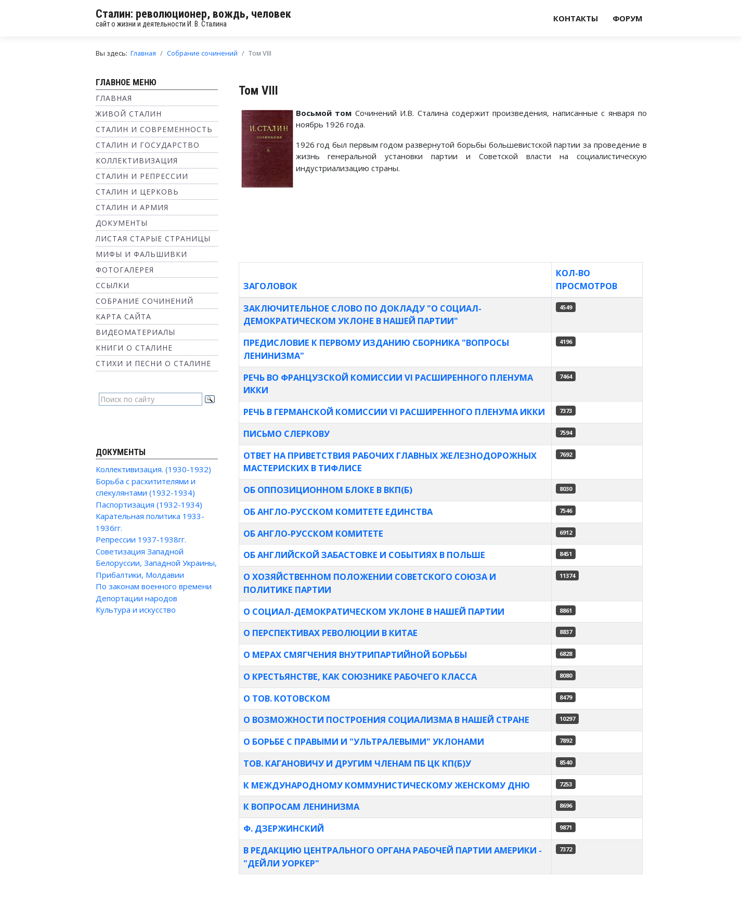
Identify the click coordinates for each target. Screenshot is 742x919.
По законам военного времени (154, 586)
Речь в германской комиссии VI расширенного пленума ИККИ (394, 412)
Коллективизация (137, 160)
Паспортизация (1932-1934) (149, 504)
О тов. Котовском (286, 698)
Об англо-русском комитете (313, 533)
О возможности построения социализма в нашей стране (386, 720)
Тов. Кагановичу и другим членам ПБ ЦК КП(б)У (357, 763)
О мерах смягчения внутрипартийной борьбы (355, 655)
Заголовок (270, 286)
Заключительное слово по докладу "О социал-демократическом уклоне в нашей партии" (362, 314)
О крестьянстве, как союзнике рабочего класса (360, 676)
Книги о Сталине (134, 348)
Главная (114, 98)
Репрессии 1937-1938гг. (141, 539)
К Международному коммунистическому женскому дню (386, 785)
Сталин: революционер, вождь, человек (193, 13)
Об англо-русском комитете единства (338, 511)
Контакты (575, 18)
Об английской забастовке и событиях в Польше (364, 555)
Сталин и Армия (132, 207)
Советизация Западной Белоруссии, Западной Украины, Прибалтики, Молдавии (156, 563)
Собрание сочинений (144, 301)
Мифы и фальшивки (141, 254)
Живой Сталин (129, 114)
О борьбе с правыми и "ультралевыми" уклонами (363, 741)
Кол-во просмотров (586, 279)
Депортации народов (136, 598)
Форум (628, 18)
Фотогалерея (125, 270)
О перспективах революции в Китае (330, 633)
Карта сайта (123, 316)
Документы (122, 223)
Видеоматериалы (135, 332)
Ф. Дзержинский (283, 828)
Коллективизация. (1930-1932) (153, 469)
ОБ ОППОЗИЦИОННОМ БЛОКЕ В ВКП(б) (327, 490)
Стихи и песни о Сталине (153, 363)
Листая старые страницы (153, 238)
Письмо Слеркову (286, 433)
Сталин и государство (148, 145)
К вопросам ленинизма (301, 806)
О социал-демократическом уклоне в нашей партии (373, 611)
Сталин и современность (154, 129)
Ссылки (112, 285)
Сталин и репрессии (142, 176)
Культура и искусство (136, 609)
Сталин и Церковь (137, 192)
